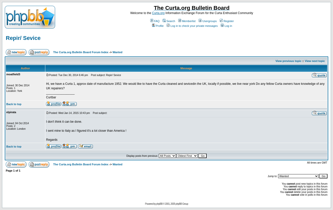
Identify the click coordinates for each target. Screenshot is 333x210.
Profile (158, 25)
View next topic (315, 60)
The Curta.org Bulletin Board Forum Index (80, 52)
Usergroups (208, 21)
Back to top (13, 104)
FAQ (155, 21)
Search (169, 21)
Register (227, 21)
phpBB (159, 203)
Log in (226, 25)
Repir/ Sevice (23, 38)
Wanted (117, 52)
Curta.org (158, 13)
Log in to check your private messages (192, 25)
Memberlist (187, 21)
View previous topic (288, 60)
